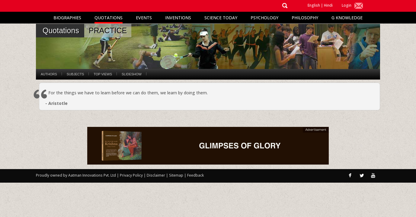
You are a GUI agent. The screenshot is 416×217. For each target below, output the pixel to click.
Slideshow (132, 74)
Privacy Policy (132, 175)
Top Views (103, 74)
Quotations (108, 17)
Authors (49, 74)
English (314, 5)
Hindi (328, 5)
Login (346, 5)
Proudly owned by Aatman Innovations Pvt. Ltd (76, 175)
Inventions (178, 17)
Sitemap (176, 175)
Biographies (67, 17)
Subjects (75, 74)
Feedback (195, 175)
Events (144, 17)
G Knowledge (347, 17)
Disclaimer (156, 175)
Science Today (220, 17)
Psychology (264, 17)
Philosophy (305, 17)
